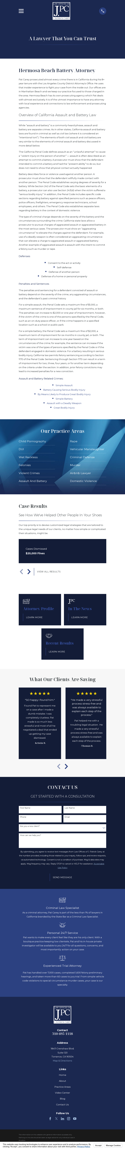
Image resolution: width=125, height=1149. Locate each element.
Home (62, 1075)
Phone (23, 817)
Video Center (62, 1092)
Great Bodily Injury (64, 407)
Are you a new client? (30, 826)
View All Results (49, 571)
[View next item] (29, 571)
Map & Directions (62, 1060)
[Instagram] (68, 1118)
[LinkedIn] (62, 1118)
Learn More (34, 617)
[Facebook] (50, 1118)
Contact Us (62, 1104)
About (62, 1081)
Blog (62, 1098)
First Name (25, 808)
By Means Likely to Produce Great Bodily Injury (64, 394)
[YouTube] (74, 1118)
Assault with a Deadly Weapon (64, 403)
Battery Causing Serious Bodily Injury (64, 390)
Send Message (62, 877)
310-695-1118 (62, 1033)
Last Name (69, 808)
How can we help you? (30, 835)
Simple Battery (64, 398)
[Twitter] (56, 1118)
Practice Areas (62, 1087)
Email (67, 817)
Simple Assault (64, 385)
